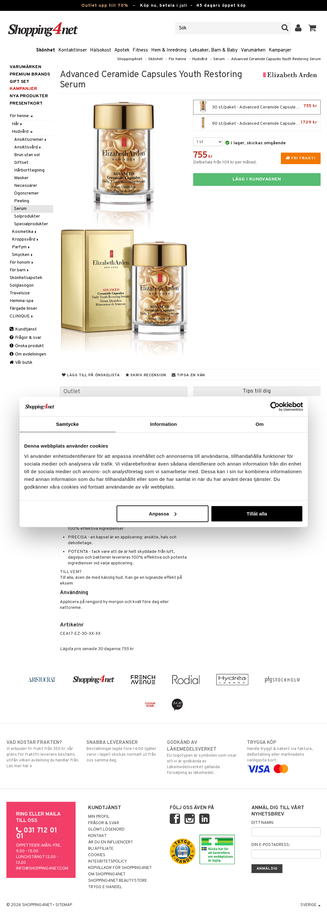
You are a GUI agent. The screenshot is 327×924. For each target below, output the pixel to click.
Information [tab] (163, 424)
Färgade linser (23, 308)
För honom (22, 262)
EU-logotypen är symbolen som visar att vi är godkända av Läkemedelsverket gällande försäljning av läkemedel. (204, 757)
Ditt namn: (262, 822)
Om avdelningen (28, 354)
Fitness (140, 50)
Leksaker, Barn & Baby (214, 50)
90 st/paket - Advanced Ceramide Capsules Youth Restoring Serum (258, 123)
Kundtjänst (23, 329)
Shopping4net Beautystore (117, 880)
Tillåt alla (257, 513)
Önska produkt (27, 346)
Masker (21, 178)
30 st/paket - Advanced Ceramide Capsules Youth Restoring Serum (258, 107)
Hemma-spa (21, 301)
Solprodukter (27, 216)
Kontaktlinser (72, 50)
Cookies (96, 855)
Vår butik (21, 362)
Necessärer (25, 185)
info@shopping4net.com (42, 868)
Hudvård (199, 59)
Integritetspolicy (107, 861)
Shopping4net (129, 59)
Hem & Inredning (168, 50)
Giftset (21, 162)
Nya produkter (29, 96)
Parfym (21, 247)
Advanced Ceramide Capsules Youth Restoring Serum (276, 59)
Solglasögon (22, 285)
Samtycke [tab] (67, 424)
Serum (219, 59)
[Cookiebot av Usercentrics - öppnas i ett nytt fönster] (275, 406)
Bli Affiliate (100, 848)
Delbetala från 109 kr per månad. (225, 162)
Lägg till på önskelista (91, 375)
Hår (17, 124)
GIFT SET (19, 81)
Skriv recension (146, 375)
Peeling (21, 201)
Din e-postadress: (270, 845)
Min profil (99, 816)
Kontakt (97, 836)
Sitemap (63, 905)
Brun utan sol (27, 155)
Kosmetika (24, 232)
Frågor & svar (25, 337)
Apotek (121, 50)
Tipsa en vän (188, 375)
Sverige (310, 905)
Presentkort (26, 103)
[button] (312, 28)
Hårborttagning (29, 170)
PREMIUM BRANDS (30, 74)
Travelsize (20, 293)
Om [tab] (260, 424)
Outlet (71, 391)
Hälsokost (100, 50)
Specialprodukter (31, 224)
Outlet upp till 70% (104, 5)
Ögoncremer (26, 193)
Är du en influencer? (110, 842)
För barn (20, 270)
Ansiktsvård (28, 147)
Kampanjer (280, 50)
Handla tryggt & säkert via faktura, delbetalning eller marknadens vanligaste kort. (284, 755)
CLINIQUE (22, 316)
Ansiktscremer (30, 139)
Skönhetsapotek (26, 278)
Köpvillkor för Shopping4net (120, 868)
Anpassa (163, 513)
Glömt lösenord (106, 829)
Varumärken (253, 50)
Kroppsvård (25, 239)
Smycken (23, 255)
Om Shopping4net (107, 874)
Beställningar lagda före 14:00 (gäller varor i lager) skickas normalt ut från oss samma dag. (123, 751)
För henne (177, 59)
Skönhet (45, 50)
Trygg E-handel (105, 887)
